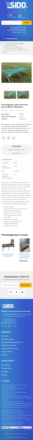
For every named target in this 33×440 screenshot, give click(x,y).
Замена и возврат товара (9, 348)
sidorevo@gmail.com (9, 323)
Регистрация (5, 365)
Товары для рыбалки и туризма (14, 43)
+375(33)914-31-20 (9, 321)
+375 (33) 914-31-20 (18, 30)
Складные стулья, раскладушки (13, 48)
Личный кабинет (16, 12)
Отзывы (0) (16, 153)
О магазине (5, 336)
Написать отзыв (20, 110)
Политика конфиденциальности (12, 342)
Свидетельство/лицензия (16, 423)
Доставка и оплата (7, 339)
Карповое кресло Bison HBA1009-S (8, 255)
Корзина (4, 375)
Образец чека (5, 423)
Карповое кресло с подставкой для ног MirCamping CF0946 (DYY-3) (24, 257)
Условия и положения (8, 345)
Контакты (4, 355)
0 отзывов (11, 110)
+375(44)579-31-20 (9, 319)
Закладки (4, 371)
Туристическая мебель (10, 45)
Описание (16, 146)
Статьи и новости (7, 351)
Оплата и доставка (16, 150)
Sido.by (15, 433)
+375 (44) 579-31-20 (18, 28)
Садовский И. (18, 437)
